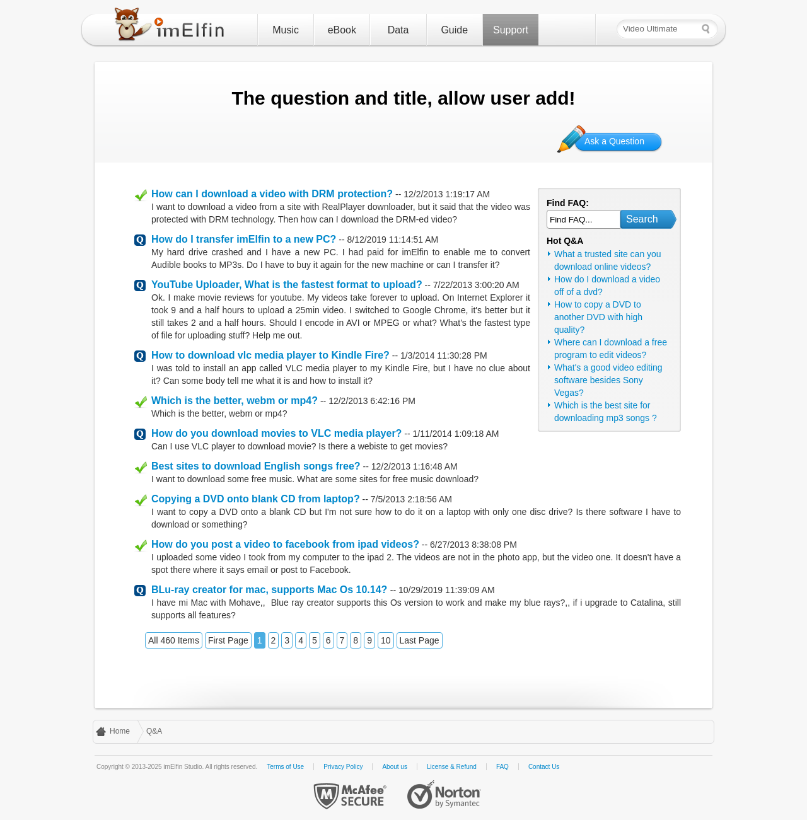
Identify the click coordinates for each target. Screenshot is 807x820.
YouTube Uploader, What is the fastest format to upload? (286, 284)
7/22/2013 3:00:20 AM (476, 285)
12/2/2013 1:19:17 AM (447, 194)
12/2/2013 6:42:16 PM (371, 401)
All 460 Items (173, 640)
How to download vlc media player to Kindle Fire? (270, 355)
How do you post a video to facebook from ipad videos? (285, 544)
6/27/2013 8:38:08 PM (473, 545)
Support (510, 30)
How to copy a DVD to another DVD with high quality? (598, 317)
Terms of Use (285, 766)
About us (394, 766)
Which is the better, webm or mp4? (234, 400)
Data (398, 30)
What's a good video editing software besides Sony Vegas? (608, 380)
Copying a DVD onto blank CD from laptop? (255, 499)
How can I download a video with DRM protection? (272, 193)
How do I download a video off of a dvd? (607, 285)
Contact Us (543, 766)
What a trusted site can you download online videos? (607, 260)
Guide (454, 30)
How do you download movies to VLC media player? (276, 433)
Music (285, 30)
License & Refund (452, 766)
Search (642, 219)
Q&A (154, 731)
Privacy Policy (343, 766)
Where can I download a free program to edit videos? (610, 348)
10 (386, 640)
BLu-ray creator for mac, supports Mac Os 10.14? (270, 589)
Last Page (419, 640)
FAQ (502, 766)
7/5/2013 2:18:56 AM (411, 499)
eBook (342, 30)
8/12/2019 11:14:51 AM (392, 239)
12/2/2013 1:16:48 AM (414, 466)
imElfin (172, 27)
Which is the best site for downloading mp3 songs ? (605, 411)
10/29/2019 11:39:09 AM (446, 590)
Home (120, 731)
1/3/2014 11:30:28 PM (443, 355)
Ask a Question (614, 141)
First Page (228, 640)
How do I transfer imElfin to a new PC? (243, 239)
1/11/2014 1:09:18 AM (456, 434)
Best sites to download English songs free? (256, 466)
